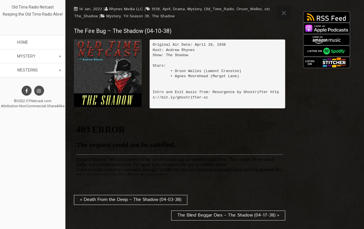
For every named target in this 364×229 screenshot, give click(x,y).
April (166, 9)
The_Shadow (86, 16)
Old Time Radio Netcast (33, 7)
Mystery (26, 56)
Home (22, 42)
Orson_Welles (249, 9)
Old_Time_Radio (219, 9)
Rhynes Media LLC (126, 9)
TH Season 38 (136, 16)
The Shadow (163, 16)
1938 (156, 9)
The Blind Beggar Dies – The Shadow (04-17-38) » (228, 215)
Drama (179, 9)
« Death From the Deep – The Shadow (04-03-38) (130, 199)
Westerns (27, 70)
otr (266, 9)
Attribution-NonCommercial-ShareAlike (33, 106)
